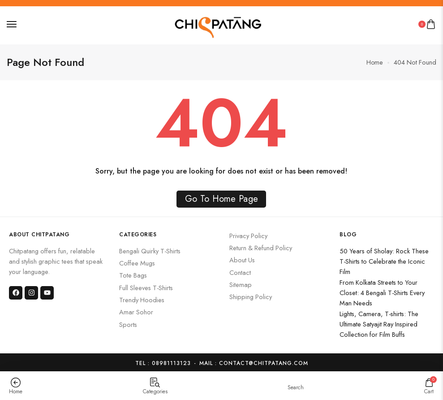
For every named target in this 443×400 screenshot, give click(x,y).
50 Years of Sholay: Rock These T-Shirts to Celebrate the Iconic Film (384, 259)
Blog (348, 232)
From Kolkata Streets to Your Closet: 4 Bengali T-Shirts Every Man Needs (382, 290)
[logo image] (218, 23)
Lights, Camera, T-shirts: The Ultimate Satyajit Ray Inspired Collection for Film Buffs (379, 322)
